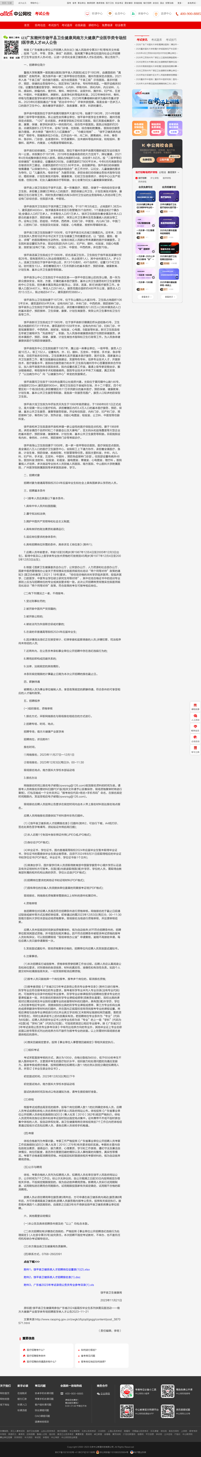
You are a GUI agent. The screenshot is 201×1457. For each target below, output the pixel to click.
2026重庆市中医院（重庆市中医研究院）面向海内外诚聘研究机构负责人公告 (158, 79)
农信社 (156, 3)
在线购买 (22, 1393)
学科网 (164, 1431)
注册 (10, 3)
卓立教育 (98, 1434)
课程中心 (93, 25)
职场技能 (138, 3)
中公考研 (55, 1437)
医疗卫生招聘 (33, 1431)
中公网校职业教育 (69, 1437)
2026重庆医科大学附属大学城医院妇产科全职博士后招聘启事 (158, 49)
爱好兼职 (129, 3)
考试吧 (38, 1437)
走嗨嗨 (107, 1434)
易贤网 (89, 1434)
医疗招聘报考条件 (36, 1355)
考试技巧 (53, 25)
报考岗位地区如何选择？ (94, 1361)
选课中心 (166, 13)
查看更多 (146, 297)
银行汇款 (22, 1399)
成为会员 (22, 3)
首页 (26, 25)
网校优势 (4, 1399)
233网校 (102, 1431)
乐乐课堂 (154, 1431)
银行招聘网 (62, 1431)
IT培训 (177, 1434)
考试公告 (42, 14)
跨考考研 (193, 1431)
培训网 (52, 1434)
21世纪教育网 (129, 1434)
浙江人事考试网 (18, 1431)
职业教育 (120, 25)
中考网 (3, 1434)
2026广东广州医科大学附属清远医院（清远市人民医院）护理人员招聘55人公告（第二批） (158, 44)
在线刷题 (80, 25)
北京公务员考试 (89, 1431)
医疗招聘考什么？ (36, 1350)
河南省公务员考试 (140, 1431)
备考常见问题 (88, 1355)
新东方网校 (174, 1431)
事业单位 (82, 3)
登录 (4, 3)
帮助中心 (35, 3)
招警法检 (169, 3)
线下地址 (4, 1405)
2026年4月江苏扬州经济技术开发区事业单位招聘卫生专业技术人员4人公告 (158, 53)
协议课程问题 (42, 1410)
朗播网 (127, 1431)
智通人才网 (42, 1434)
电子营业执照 (138, 1452)
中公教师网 (187, 1434)
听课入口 (22, 1405)
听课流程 (22, 1410)
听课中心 (97, 13)
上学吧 (184, 1431)
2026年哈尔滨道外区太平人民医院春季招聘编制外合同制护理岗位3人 (158, 75)
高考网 (21, 1434)
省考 (74, 3)
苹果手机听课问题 (44, 1399)
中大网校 (28, 1437)
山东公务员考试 (48, 1431)
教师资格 (100, 3)
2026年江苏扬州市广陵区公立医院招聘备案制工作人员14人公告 (158, 57)
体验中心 (143, 13)
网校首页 (4, 1393)
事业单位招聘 (6, 1437)
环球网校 (18, 1437)
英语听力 (12, 1434)
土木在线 (168, 1434)
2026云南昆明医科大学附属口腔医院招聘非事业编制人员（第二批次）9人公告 (158, 66)
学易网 (46, 1437)
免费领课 (107, 25)
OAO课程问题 (42, 1416)
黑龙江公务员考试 (65, 1434)
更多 (180, 3)
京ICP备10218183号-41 (66, 1452)
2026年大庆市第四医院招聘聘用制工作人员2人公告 (158, 84)
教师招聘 (91, 3)
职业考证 (119, 3)
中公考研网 (75, 1431)
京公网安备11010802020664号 (114, 1452)
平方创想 (150, 1434)
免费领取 (147, 159)
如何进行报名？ (89, 1350)
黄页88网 (116, 1434)
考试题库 (67, 25)
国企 (162, 3)
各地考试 (192, 3)
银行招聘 (147, 3)
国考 (69, 3)
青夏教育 (80, 1434)
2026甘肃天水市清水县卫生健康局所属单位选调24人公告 (158, 62)
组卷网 (141, 1434)
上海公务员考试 (115, 1431)
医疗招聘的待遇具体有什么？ (42, 1361)
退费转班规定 (42, 1422)
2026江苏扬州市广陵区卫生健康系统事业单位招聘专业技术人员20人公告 (158, 70)
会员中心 (120, 13)
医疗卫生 (110, 3)
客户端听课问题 (43, 1405)
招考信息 (40, 25)
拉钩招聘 (31, 1434)
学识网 (159, 1434)
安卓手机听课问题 (44, 1393)
